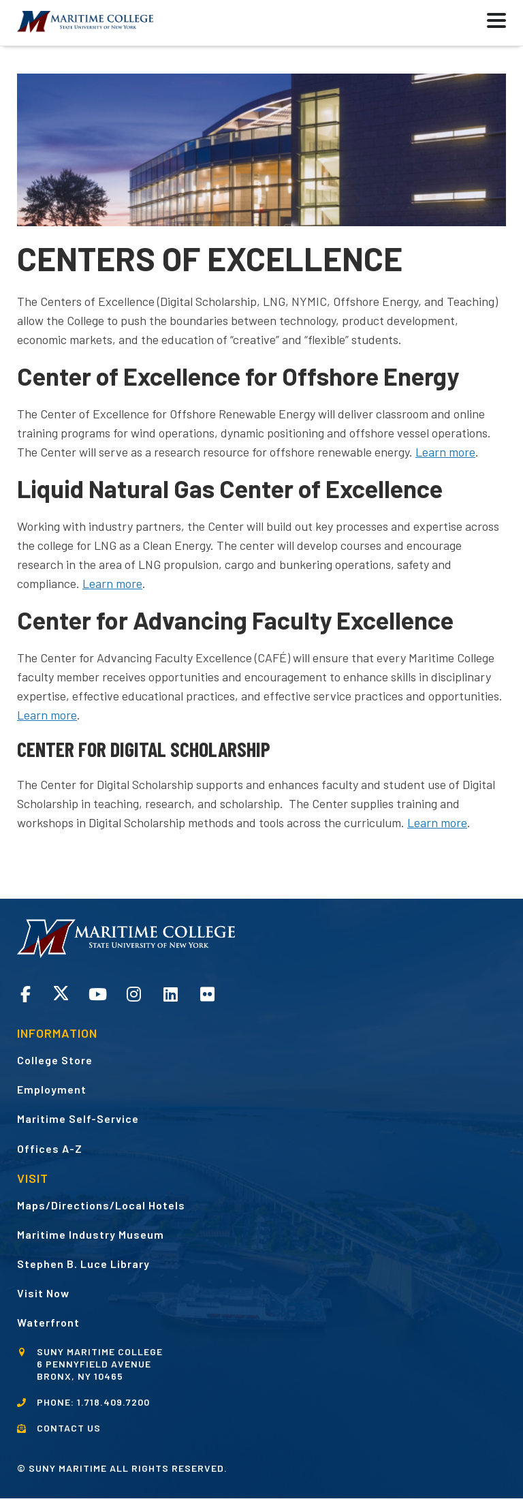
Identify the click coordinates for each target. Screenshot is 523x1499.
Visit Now (43, 1292)
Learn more (112, 583)
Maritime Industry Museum (90, 1234)
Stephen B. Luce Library (83, 1263)
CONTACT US (69, 1428)
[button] (462, 22)
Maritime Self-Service (78, 1118)
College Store (55, 1059)
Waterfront (48, 1322)
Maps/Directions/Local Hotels (101, 1205)
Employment (51, 1089)
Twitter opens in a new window (61, 993)
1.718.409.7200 (113, 1402)
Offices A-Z (49, 1148)
